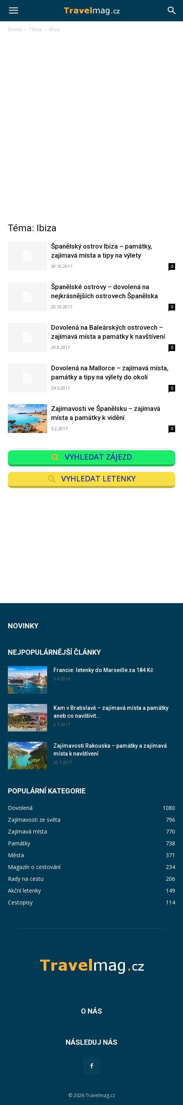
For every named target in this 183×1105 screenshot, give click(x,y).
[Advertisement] (91, 129)
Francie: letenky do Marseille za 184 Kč (103, 670)
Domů (15, 29)
